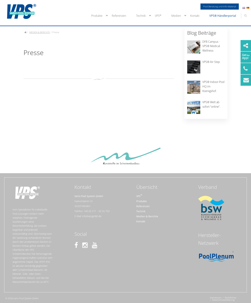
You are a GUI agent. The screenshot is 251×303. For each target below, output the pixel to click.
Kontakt (194, 16)
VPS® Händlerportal (222, 16)
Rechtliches (230, 298)
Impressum (215, 298)
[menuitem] (96, 16)
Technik (141, 16)
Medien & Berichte (147, 216)
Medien (176, 16)
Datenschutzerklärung (223, 300)
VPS (157, 16)
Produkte (96, 16)
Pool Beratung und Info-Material (219, 6)
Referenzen (119, 16)
